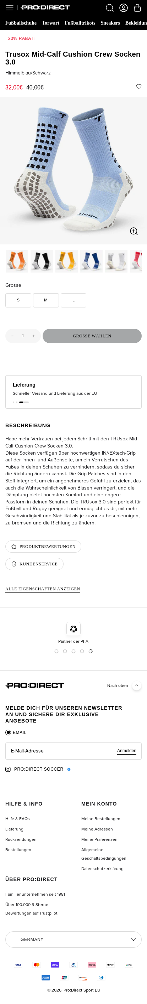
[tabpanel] (73, 751)
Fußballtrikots (80, 23)
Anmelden (126, 750)
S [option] (18, 300)
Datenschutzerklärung (102, 868)
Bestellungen (18, 850)
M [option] (46, 300)
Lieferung (14, 829)
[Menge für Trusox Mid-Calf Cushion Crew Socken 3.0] (23, 335)
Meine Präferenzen (99, 839)
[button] (13, 402)
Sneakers (110, 23)
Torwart (50, 23)
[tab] (16, 732)
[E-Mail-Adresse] (73, 751)
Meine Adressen (97, 829)
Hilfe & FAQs (17, 819)
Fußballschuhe (21, 23)
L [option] (73, 300)
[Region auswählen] (73, 939)
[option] (16, 261)
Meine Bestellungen (100, 819)
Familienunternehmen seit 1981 (35, 894)
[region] (73, 170)
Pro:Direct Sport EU (82, 990)
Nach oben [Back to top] (124, 685)
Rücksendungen (21, 839)
